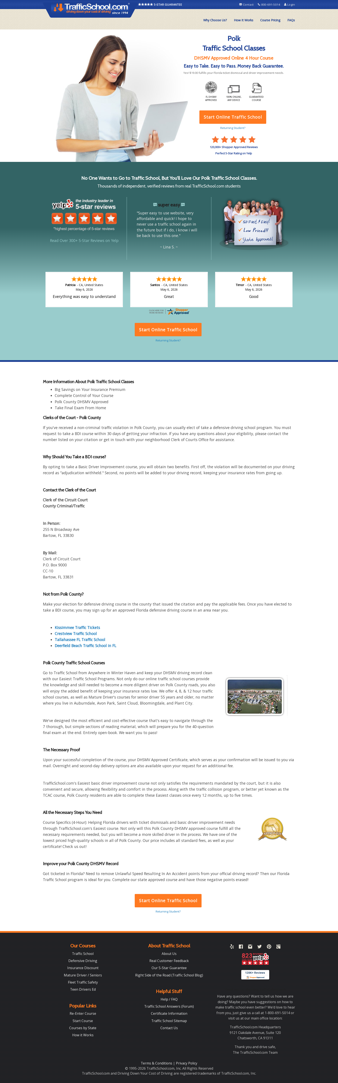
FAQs (291, 20)
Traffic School (83, 953)
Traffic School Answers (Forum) (169, 1006)
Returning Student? (168, 911)
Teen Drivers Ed (83, 989)
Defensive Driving (82, 960)
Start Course (83, 1020)
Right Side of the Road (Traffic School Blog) (169, 975)
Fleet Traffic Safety (83, 982)
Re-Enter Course (83, 1013)
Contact (247, 4)
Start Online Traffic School (168, 900)
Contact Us (169, 1028)
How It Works (243, 20)
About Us (169, 953)
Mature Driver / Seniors (83, 975)
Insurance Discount (83, 967)
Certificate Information (169, 1013)
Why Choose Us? (215, 20)
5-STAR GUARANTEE (160, 4)
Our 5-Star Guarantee (169, 967)
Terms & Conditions (157, 1063)
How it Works (83, 1035)
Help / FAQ (169, 999)
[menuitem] (215, 20)
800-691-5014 (269, 4)
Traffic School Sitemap (169, 1020)
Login (289, 4)
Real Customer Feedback (169, 960)
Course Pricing (270, 20)
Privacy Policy (186, 1063)
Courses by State (82, 1028)
